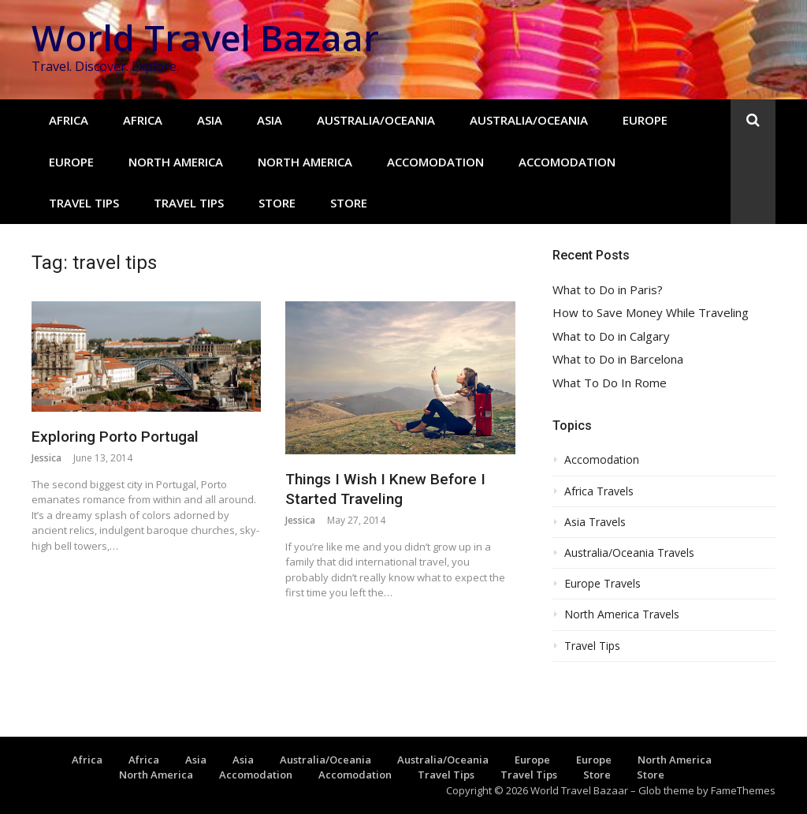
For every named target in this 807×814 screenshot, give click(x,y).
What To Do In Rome (609, 382)
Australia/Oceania (376, 120)
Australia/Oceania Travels (629, 553)
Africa (68, 120)
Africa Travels (599, 491)
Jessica (46, 458)
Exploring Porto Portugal (115, 437)
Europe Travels (602, 584)
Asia (209, 120)
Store (277, 203)
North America (175, 162)
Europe (645, 120)
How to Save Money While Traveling (650, 312)
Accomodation (435, 162)
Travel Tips (84, 203)
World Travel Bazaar (205, 37)
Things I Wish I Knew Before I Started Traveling (385, 489)
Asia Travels (595, 522)
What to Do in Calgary (611, 336)
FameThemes (743, 790)
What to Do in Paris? (607, 289)
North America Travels (621, 614)
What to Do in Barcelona (617, 359)
